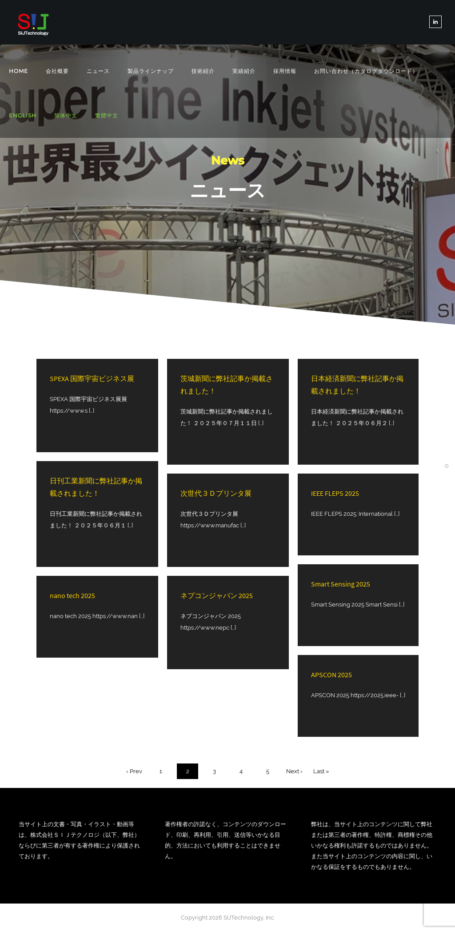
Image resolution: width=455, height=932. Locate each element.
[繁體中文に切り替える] (106, 116)
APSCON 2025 (331, 674)
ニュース (98, 71)
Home (18, 71)
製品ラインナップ (151, 71)
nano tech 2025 (72, 595)
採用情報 (284, 71)
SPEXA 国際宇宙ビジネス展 (92, 378)
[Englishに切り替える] (22, 115)
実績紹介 (243, 71)
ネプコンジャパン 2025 (216, 595)
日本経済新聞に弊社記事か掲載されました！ (357, 384)
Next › (294, 771)
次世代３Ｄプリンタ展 (215, 493)
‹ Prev (134, 771)
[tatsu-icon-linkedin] (435, 22)
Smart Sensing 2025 (340, 583)
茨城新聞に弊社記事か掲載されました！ (226, 384)
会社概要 (57, 71)
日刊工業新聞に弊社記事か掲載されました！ (96, 487)
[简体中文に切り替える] (65, 116)
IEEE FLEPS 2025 (335, 493)
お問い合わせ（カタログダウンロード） (366, 71)
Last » (321, 771)
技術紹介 (203, 71)
